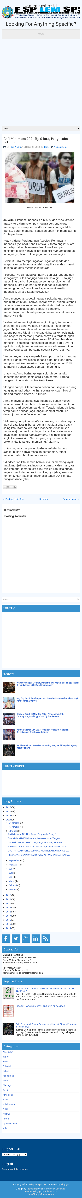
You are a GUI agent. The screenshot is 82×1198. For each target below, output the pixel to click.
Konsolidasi (8, 1075)
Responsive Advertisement (15, 1169)
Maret (11, 881)
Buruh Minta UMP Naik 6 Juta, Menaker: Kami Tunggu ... (35, 838)
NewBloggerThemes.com (41, 1194)
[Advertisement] (41, 83)
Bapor (6, 1056)
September (14, 860)
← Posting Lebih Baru (13, 499)
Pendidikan (8, 1095)
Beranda (43, 499)
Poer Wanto (15, 147)
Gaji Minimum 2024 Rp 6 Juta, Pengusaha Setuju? (35, 140)
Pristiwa (6, 1114)
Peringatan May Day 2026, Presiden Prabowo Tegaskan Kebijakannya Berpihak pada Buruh (42, 731)
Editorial (7, 1066)
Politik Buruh (9, 1104)
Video (5, 1128)
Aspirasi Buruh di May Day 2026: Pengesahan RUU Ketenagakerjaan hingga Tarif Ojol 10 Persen (40, 715)
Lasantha (60, 1188)
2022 (8, 895)
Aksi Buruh (8, 1052)
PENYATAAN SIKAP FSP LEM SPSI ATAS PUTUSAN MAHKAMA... (39, 855)
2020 (8, 903)
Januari (12, 889)
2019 (8, 907)
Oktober (13, 831)
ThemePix (31, 1188)
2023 (8, 819)
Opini (5, 1090)
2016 (8, 920)
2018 (8, 911)
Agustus (13, 864)
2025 (8, 811)
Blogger (65, 1184)
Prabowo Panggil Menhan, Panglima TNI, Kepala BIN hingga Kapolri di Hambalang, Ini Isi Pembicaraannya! (47, 684)
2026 (8, 807)
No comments (61, 147)
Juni (11, 873)
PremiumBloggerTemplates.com (41, 1191)
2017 (8, 916)
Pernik (6, 1099)
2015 (8, 924)
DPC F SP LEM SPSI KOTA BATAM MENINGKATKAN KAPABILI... (38, 850)
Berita (5, 1061)
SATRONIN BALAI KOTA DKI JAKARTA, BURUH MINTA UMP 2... (38, 846)
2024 (8, 815)
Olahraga (7, 1085)
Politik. (6, 1109)
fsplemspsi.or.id (41, 6)
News (47, 147)
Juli (10, 868)
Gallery (6, 1071)
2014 (8, 928)
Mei (10, 877)
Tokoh (6, 1118)
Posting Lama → (71, 499)
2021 (8, 899)
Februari (13, 885)
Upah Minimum (10, 1123)
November (14, 827)
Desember (14, 822)
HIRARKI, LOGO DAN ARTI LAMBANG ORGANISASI (41, 1006)
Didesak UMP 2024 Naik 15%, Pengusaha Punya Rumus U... (37, 842)
